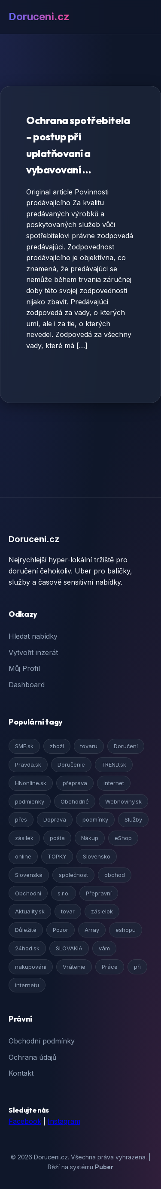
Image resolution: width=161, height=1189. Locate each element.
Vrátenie (74, 966)
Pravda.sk (28, 764)
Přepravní (99, 893)
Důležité (25, 929)
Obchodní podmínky (42, 1041)
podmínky (95, 819)
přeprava (75, 783)
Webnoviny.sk (123, 801)
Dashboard (27, 684)
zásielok (102, 911)
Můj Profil (24, 668)
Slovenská (29, 874)
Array (92, 929)
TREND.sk (113, 764)
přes (21, 819)
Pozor (60, 929)
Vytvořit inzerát (33, 652)
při (137, 966)
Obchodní (28, 893)
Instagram (64, 1121)
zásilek (24, 837)
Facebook (25, 1121)
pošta (57, 837)
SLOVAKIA (69, 948)
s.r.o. (64, 893)
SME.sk (24, 746)
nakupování (30, 966)
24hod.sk (27, 948)
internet (113, 783)
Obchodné (75, 801)
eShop (123, 837)
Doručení (126, 746)
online (23, 856)
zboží (57, 746)
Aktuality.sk (30, 911)
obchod (114, 874)
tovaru (88, 746)
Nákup (89, 837)
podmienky (29, 801)
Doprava (54, 819)
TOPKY (57, 856)
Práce (110, 966)
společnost (73, 874)
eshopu (125, 929)
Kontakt (21, 1073)
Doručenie (71, 764)
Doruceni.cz (39, 16)
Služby (133, 819)
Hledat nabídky (33, 636)
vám (104, 948)
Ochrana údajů (32, 1057)
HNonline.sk (30, 783)
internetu (27, 985)
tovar (68, 911)
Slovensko (96, 856)
